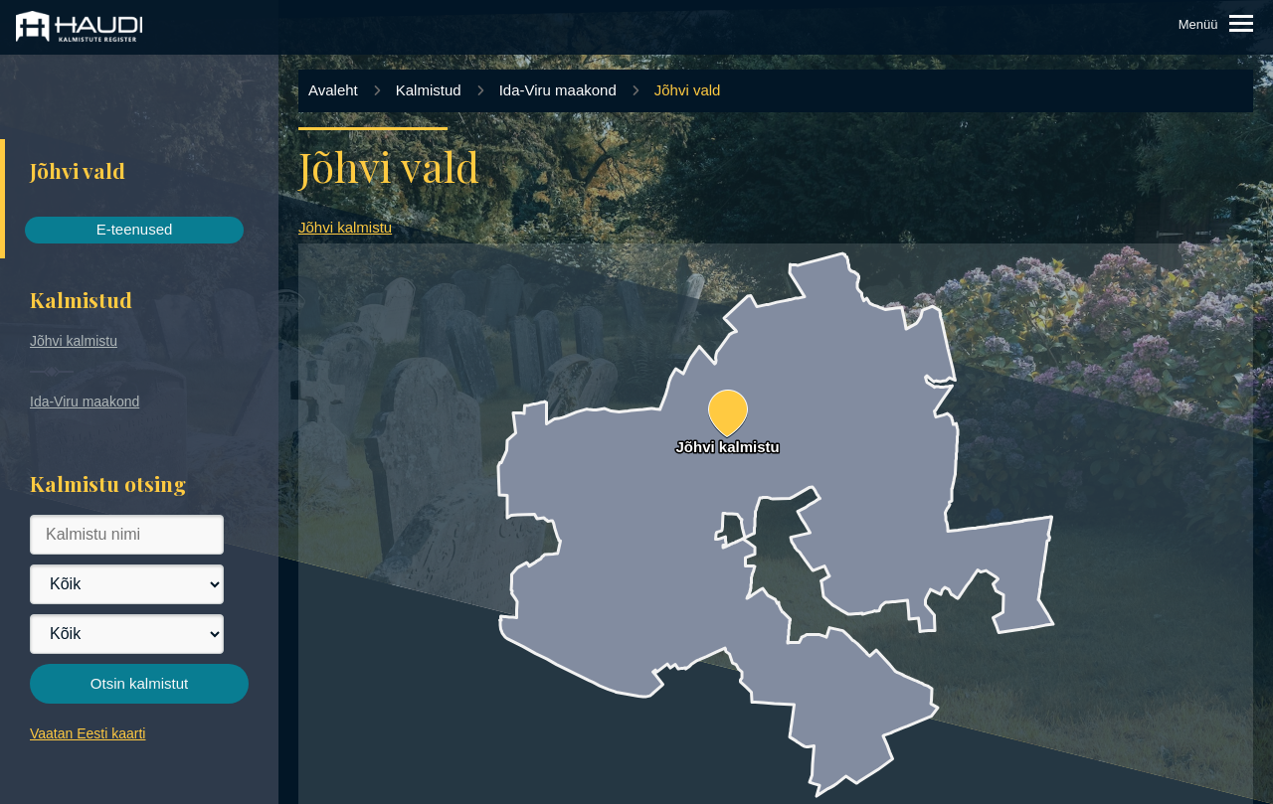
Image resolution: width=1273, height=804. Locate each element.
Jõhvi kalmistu (73, 341)
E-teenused (134, 229)
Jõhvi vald (687, 89)
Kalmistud (428, 89)
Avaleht (333, 89)
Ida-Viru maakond (84, 401)
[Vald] (127, 634)
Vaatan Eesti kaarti (87, 733)
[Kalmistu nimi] (127, 535)
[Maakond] (127, 584)
